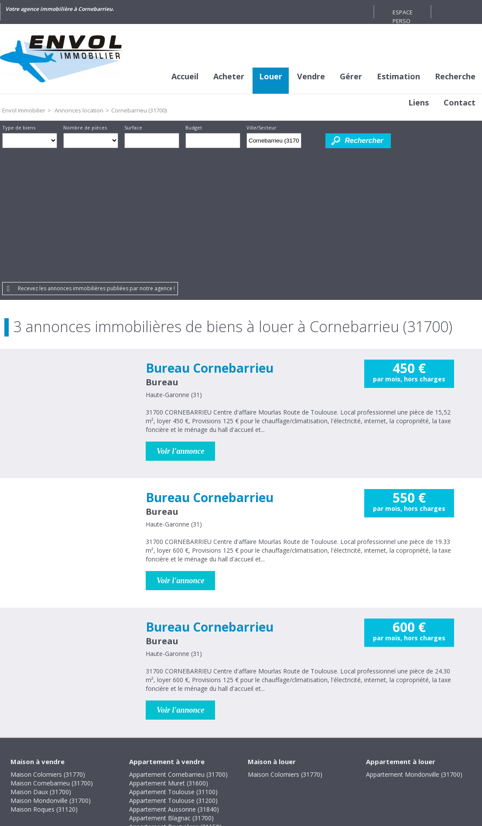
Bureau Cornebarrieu (209, 239)
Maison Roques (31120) (44, 681)
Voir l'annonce (181, 323)
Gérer (351, 76)
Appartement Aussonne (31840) (174, 681)
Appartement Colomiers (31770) (174, 707)
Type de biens (18, 127)
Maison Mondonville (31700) (50, 672)
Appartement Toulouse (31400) (173, 716)
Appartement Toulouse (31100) (173, 663)
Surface (133, 127)
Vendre (311, 76)
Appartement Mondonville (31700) (414, 646)
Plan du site (257, 766)
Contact (459, 102)
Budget (193, 127)
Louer (270, 76)
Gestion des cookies (315, 766)
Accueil (184, 76)
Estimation (398, 76)
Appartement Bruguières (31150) (175, 698)
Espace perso (403, 13)
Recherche (455, 76)
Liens (418, 102)
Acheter (228, 76)
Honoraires (212, 766)
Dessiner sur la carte (313, 140)
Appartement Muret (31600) (168, 655)
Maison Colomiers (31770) (47, 646)
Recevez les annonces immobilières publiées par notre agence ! (96, 160)
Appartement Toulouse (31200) (173, 672)
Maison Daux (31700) (40, 663)
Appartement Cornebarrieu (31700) (178, 646)
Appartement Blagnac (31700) (171, 690)
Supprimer (295, 143)
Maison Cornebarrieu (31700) (51, 655)
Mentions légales (158, 766)
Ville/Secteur (261, 127)
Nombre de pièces (85, 127)
